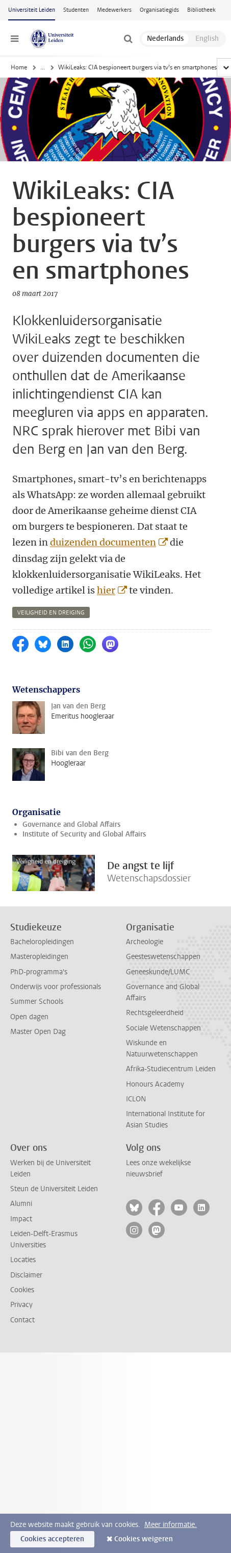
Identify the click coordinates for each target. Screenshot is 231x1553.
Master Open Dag (38, 1032)
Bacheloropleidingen (42, 942)
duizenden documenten (103, 542)
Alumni (21, 1204)
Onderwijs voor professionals (55, 987)
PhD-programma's (38, 972)
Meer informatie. (170, 1525)
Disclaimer (26, 1275)
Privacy (21, 1305)
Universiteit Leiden (31, 10)
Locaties (23, 1260)
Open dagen (29, 1017)
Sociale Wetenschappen (163, 1028)
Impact (21, 1219)
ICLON (136, 1099)
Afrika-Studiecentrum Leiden (171, 1069)
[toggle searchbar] (128, 39)
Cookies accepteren (52, 1539)
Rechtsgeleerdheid (155, 1013)
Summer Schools (36, 1001)
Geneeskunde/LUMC (158, 972)
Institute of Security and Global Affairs (84, 834)
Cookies (22, 1290)
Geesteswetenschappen (163, 957)
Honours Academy (155, 1084)
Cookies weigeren (143, 1539)
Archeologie (144, 942)
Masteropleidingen (39, 957)
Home (19, 67)
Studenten (76, 10)
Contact (22, 1320)
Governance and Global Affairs (71, 824)
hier (106, 590)
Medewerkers (114, 10)
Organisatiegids (159, 10)
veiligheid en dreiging (51, 613)
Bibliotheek (201, 10)
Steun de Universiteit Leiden (54, 1189)
